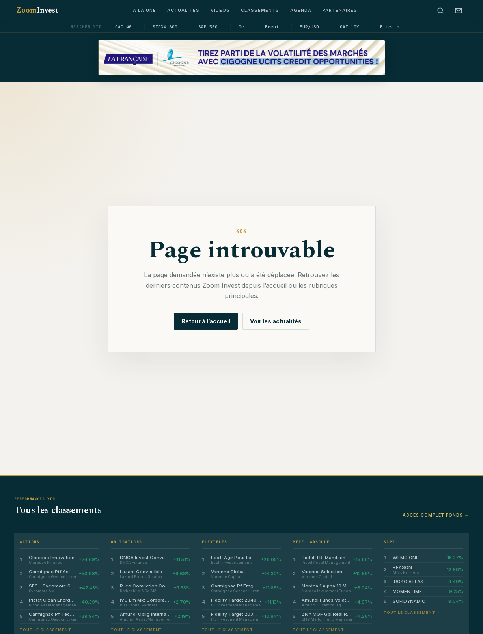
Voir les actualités (276, 321)
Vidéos (220, 10)
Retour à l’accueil (205, 321)
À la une (144, 10)
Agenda (300, 10)
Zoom (37, 10)
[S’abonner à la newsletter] (458, 10)
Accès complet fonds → (436, 515)
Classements (260, 10)
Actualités (183, 10)
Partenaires (340, 10)
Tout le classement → (48, 630)
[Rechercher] (440, 10)
